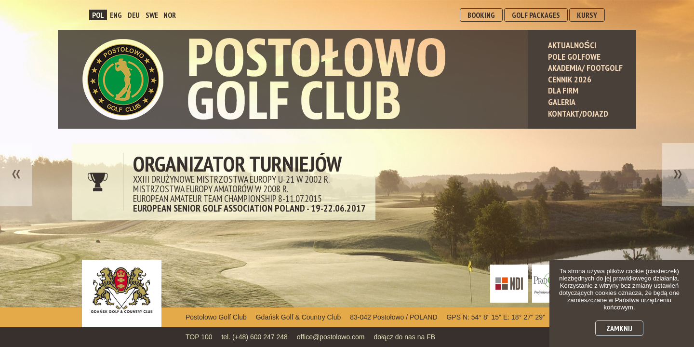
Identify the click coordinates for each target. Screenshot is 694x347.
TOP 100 (199, 337)
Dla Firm (563, 90)
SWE (152, 15)
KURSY (587, 15)
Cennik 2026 (569, 79)
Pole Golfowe (574, 56)
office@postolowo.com (331, 337)
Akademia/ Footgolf (585, 67)
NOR (169, 15)
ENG (116, 15)
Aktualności (572, 45)
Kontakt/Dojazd (578, 113)
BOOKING (481, 15)
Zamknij (619, 328)
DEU (134, 15)
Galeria (561, 101)
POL (98, 15)
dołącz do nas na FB (404, 337)
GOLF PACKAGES (536, 15)
